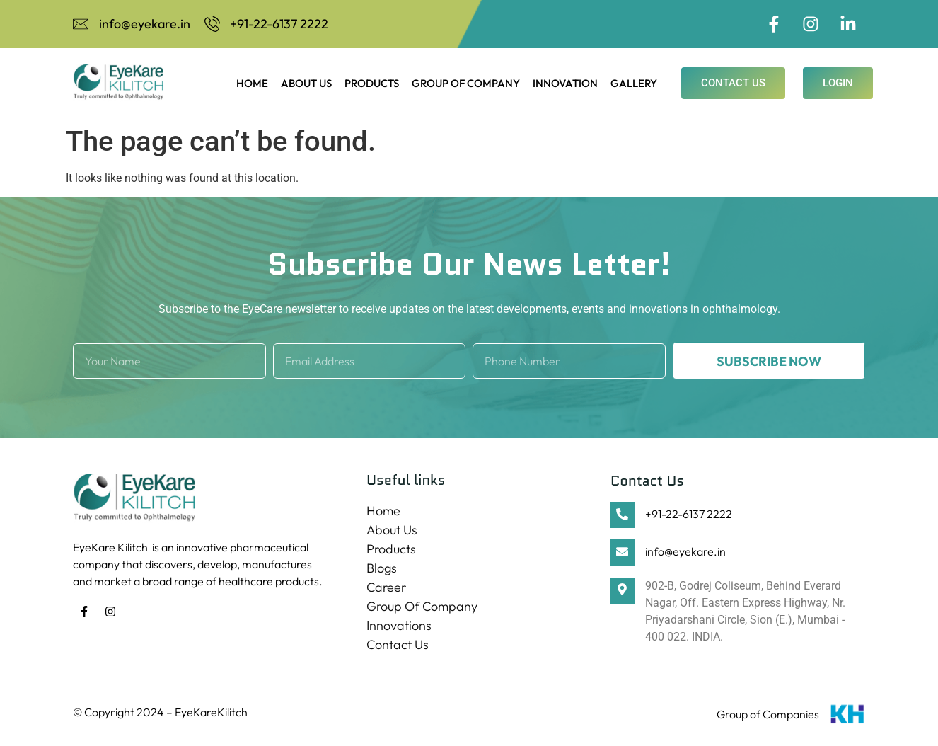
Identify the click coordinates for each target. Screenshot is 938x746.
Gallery (633, 84)
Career (386, 588)
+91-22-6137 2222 (688, 515)
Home (252, 84)
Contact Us (397, 646)
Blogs (381, 569)
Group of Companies (768, 715)
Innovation (565, 84)
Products (371, 84)
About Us (306, 84)
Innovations (399, 627)
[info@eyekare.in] (622, 554)
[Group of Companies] (847, 718)
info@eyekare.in (685, 553)
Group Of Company (466, 84)
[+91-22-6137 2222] (622, 516)
